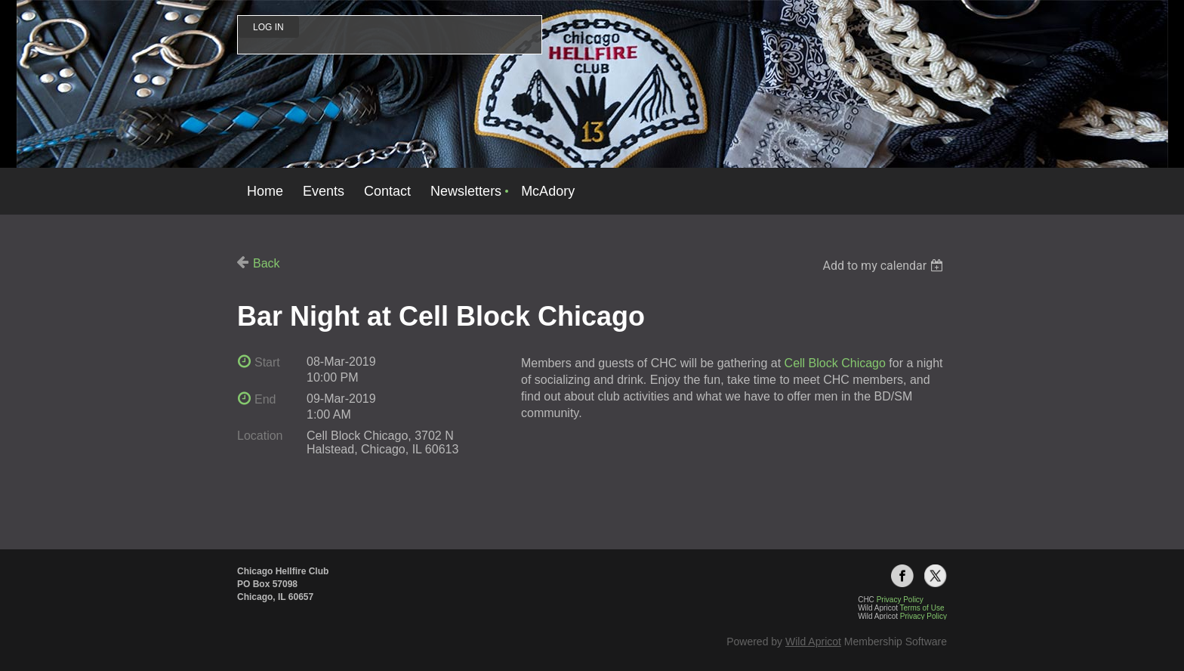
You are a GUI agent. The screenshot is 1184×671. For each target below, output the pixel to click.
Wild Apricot (813, 641)
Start (267, 362)
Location (260, 435)
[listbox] (884, 265)
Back (266, 263)
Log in (268, 27)
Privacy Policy (923, 616)
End (265, 399)
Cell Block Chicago (835, 363)
